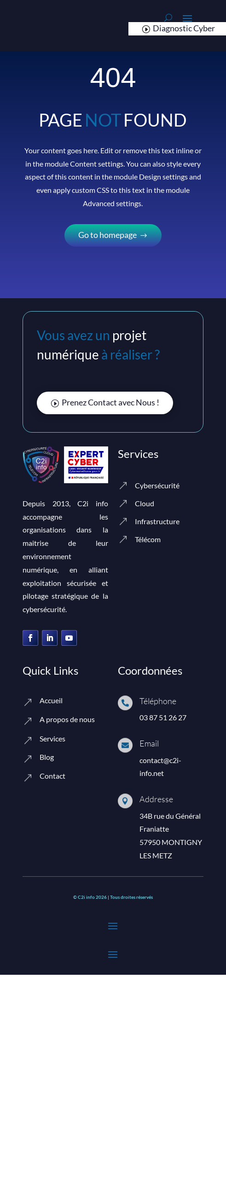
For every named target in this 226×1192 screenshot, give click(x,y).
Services (52, 738)
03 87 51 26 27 (162, 717)
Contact (52, 775)
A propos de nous (67, 719)
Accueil (51, 700)
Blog (47, 756)
